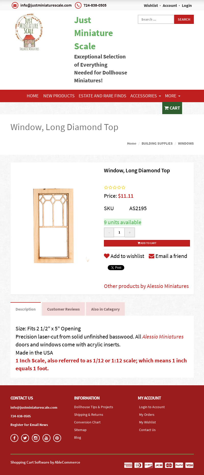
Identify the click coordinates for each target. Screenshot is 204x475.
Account (170, 5)
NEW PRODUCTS (59, 96)
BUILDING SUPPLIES (157, 143)
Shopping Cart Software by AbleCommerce (45, 462)
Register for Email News (29, 424)
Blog (77, 437)
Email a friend (168, 255)
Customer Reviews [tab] (63, 309)
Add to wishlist (124, 255)
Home (32, 96)
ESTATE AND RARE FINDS (102, 96)
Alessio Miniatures (163, 336)
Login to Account (152, 407)
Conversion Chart (87, 422)
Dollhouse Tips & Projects (93, 407)
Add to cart (147, 243)
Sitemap (80, 429)
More (172, 96)
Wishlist (151, 5)
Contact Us (88, 108)
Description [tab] (26, 309)
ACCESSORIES (145, 96)
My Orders (146, 414)
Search (184, 19)
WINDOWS (186, 143)
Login (187, 5)
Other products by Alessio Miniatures (146, 285)
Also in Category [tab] (105, 309)
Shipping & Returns (88, 414)
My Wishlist (147, 422)
